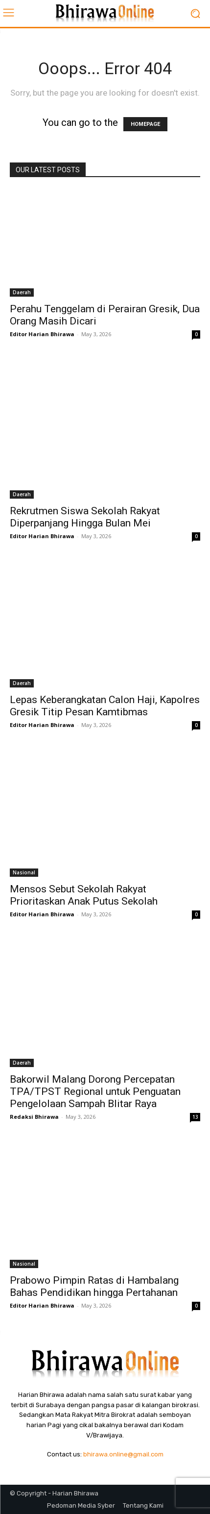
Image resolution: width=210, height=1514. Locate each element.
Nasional (24, 872)
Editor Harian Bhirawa (42, 334)
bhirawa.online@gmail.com (123, 1454)
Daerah (22, 292)
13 (195, 1116)
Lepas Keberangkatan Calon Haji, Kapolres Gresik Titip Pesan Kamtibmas (105, 706)
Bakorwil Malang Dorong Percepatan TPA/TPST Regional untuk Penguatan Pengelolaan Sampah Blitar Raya (95, 1091)
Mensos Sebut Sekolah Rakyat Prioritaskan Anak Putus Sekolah (84, 895)
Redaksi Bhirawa (34, 1116)
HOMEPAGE (145, 124)
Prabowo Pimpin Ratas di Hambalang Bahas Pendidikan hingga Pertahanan (94, 1286)
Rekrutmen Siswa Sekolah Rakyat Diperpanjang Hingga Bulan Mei (85, 517)
